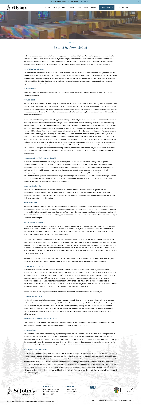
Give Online (107, 8)
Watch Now (85, 2)
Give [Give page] (79, 8)
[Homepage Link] (17, 7)
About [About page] (47, 8)
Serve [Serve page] (72, 8)
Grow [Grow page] (64, 8)
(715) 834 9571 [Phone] (48, 394)
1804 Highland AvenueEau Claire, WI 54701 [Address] (51, 390)
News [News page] (86, 8)
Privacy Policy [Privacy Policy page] (72, 389)
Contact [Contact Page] (123, 8)
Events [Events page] (93, 8)
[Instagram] (91, 387)
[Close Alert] (138, 2)
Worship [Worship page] (56, 8)
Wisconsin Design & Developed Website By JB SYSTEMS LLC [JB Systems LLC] (113, 400)
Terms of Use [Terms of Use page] (72, 392)
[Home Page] (21, 391)
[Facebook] (94, 387)
